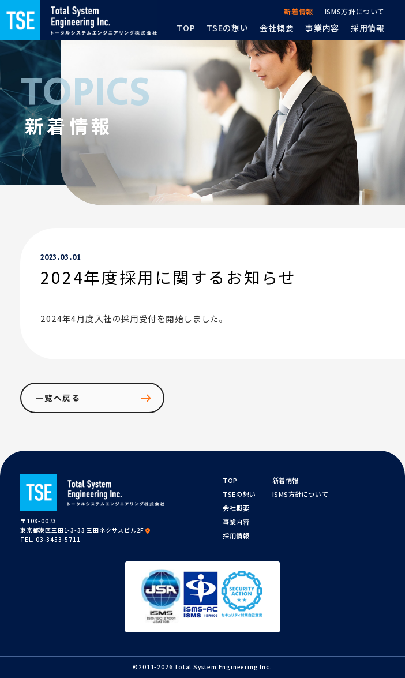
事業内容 (236, 521)
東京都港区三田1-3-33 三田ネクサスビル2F (86, 530)
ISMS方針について (300, 494)
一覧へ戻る (94, 398)
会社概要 (236, 507)
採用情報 (236, 535)
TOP (230, 480)
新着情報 (285, 480)
